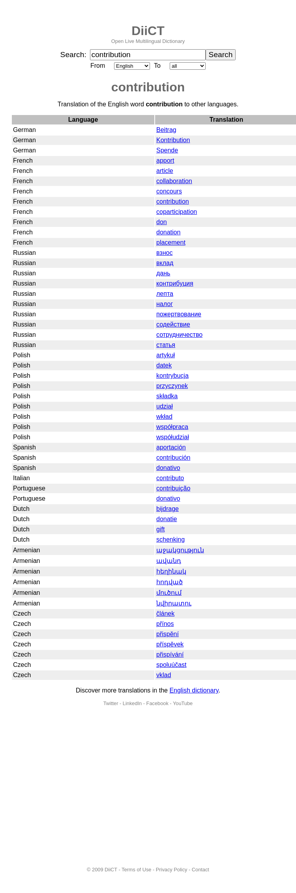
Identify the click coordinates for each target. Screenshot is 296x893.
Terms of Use (136, 870)
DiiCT (148, 31)
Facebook (157, 703)
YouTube (183, 703)
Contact (200, 870)
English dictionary (193, 690)
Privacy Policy (171, 870)
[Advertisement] (74, 786)
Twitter (110, 703)
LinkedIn (132, 703)
